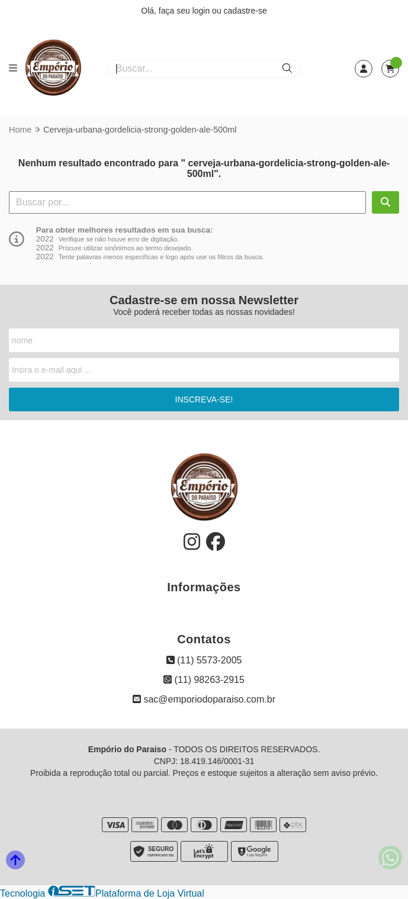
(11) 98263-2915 (204, 680)
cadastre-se (245, 10)
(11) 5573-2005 (204, 660)
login (202, 10)
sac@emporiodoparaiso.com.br (204, 699)
